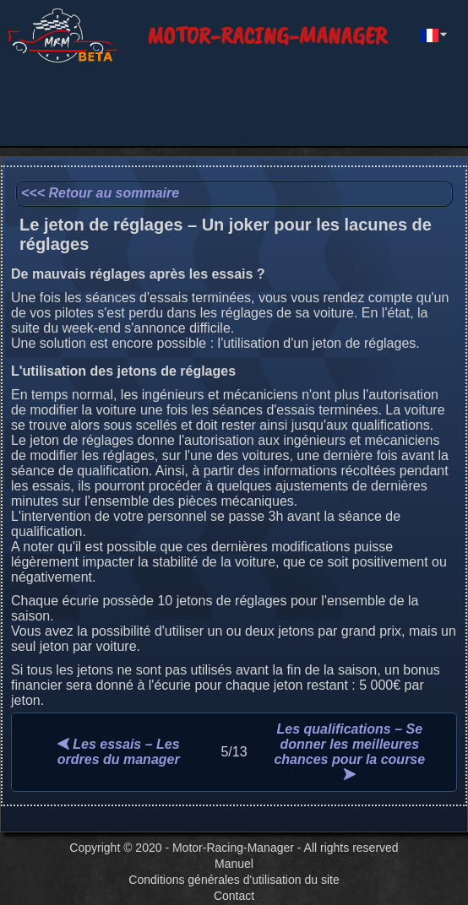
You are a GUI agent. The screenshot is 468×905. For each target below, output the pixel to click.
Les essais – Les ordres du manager (118, 752)
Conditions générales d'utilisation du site (233, 879)
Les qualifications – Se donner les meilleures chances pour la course (349, 751)
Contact (234, 895)
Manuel (234, 863)
